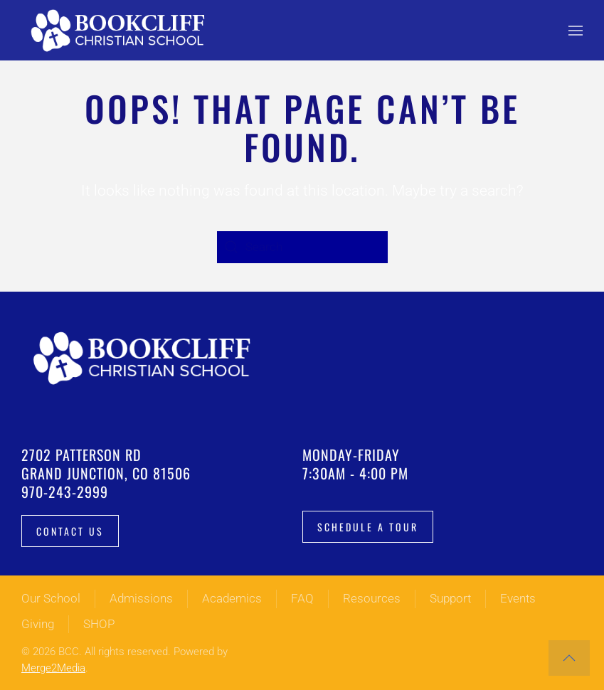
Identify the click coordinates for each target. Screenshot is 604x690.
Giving (37, 624)
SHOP (99, 624)
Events (518, 598)
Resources (372, 598)
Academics (232, 598)
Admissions (141, 598)
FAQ (302, 598)
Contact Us (70, 531)
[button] (575, 30)
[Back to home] (121, 30)
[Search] (302, 247)
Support (450, 598)
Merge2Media (53, 668)
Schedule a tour (367, 526)
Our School (50, 598)
